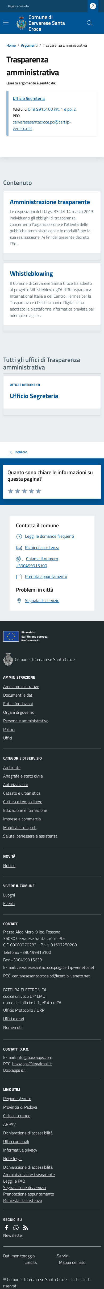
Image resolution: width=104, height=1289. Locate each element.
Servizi (62, 1256)
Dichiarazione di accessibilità (28, 1133)
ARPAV (9, 1124)
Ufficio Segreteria (29, 98)
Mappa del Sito (72, 1262)
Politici (9, 729)
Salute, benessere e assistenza (30, 836)
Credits (30, 1262)
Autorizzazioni (15, 784)
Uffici (7, 738)
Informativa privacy (20, 1150)
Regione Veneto (18, 6)
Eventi (9, 903)
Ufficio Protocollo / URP (23, 1010)
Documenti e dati (18, 695)
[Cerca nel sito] (87, 23)
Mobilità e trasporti (19, 827)
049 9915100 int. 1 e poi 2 (52, 109)
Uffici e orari (13, 1018)
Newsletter (13, 1235)
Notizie (9, 865)
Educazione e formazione (25, 810)
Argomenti (29, 45)
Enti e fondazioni (18, 703)
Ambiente (11, 767)
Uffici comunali (16, 1141)
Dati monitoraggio (19, 1256)
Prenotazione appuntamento (28, 1194)
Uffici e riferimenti (25, 384)
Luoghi (9, 895)
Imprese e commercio (22, 819)
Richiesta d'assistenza (22, 1200)
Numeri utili (13, 1027)
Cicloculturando (16, 1115)
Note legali (12, 1158)
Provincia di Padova (20, 1107)
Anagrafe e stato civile (23, 776)
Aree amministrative (21, 686)
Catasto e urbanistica (21, 793)
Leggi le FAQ (14, 1181)
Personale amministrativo (25, 721)
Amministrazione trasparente (29, 1174)
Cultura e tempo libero (22, 801)
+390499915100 (35, 952)
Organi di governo (18, 712)
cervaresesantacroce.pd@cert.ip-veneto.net (42, 125)
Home (11, 45)
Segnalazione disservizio (24, 1187)
